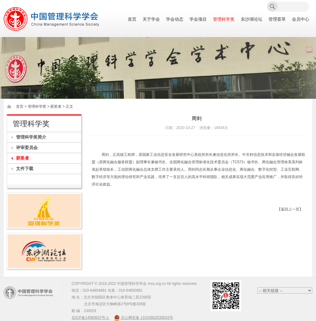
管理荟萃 (277, 19)
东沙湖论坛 (251, 19)
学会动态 (174, 19)
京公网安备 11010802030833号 (143, 317)
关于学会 (151, 19)
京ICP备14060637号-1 (91, 317)
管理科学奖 (224, 19)
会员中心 (300, 19)
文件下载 (24, 168)
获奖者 (22, 158)
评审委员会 (27, 147)
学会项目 (198, 19)
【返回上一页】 (290, 209)
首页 (132, 19)
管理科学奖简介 (31, 137)
